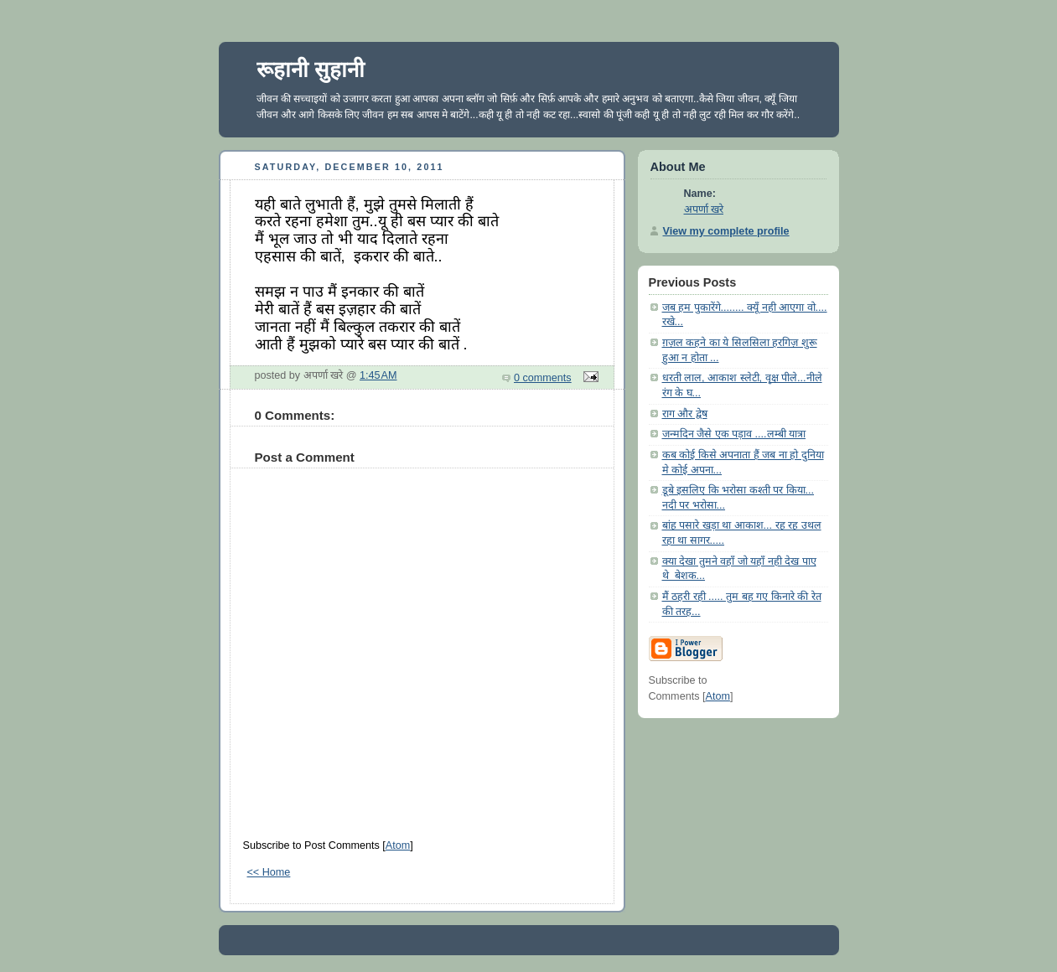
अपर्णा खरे (704, 209)
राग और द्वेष (684, 414)
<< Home (269, 872)
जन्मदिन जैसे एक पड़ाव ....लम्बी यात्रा (734, 434)
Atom (398, 845)
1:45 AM (378, 375)
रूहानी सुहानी (310, 69)
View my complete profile (726, 231)
